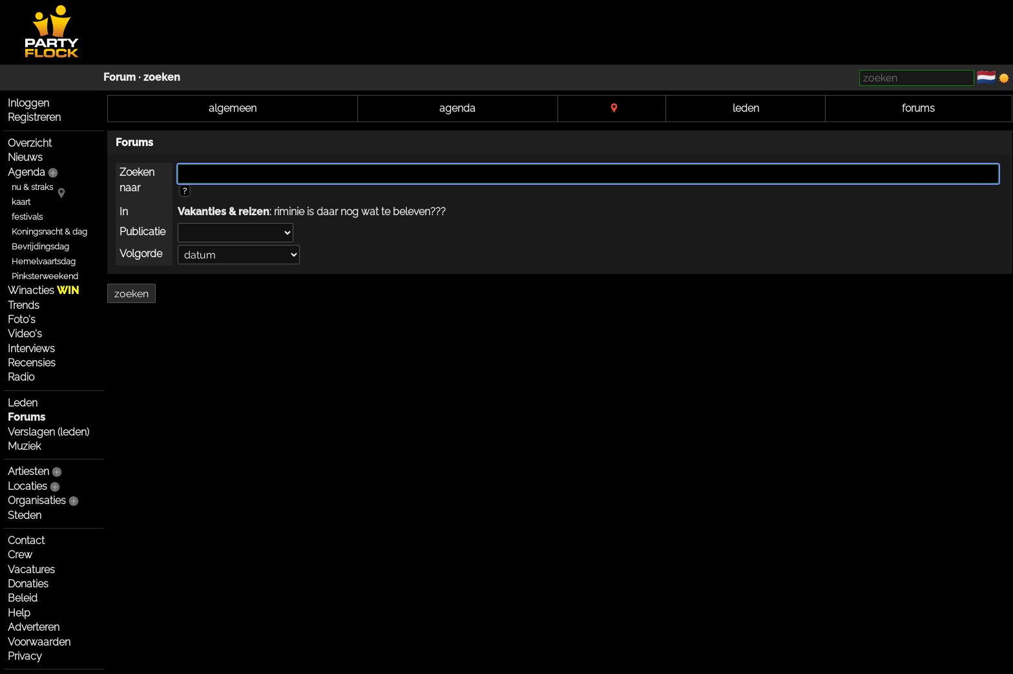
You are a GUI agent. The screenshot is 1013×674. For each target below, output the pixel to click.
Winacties (43, 290)
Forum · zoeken (141, 77)
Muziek (24, 446)
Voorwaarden (39, 642)
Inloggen (28, 103)
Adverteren (33, 627)
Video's (25, 334)
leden (746, 108)
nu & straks (32, 187)
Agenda (26, 172)
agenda (457, 108)
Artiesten (28, 471)
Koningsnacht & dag (49, 232)
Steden (24, 515)
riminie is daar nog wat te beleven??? (360, 211)
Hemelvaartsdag (44, 261)
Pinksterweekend (45, 276)
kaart (21, 202)
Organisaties (37, 500)
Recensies (32, 363)
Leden (22, 403)
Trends (23, 305)
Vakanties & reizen (223, 211)
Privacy (25, 656)
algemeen (232, 108)
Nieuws (25, 157)
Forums (26, 417)
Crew (20, 555)
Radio (21, 377)
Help (19, 613)
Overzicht (30, 143)
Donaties (28, 584)
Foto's (22, 319)
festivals (27, 217)
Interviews (31, 348)
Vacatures (31, 569)
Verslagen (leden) (48, 432)
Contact (26, 540)
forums (918, 108)
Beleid (22, 598)
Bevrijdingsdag (40, 246)
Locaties (27, 486)
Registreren (34, 117)
